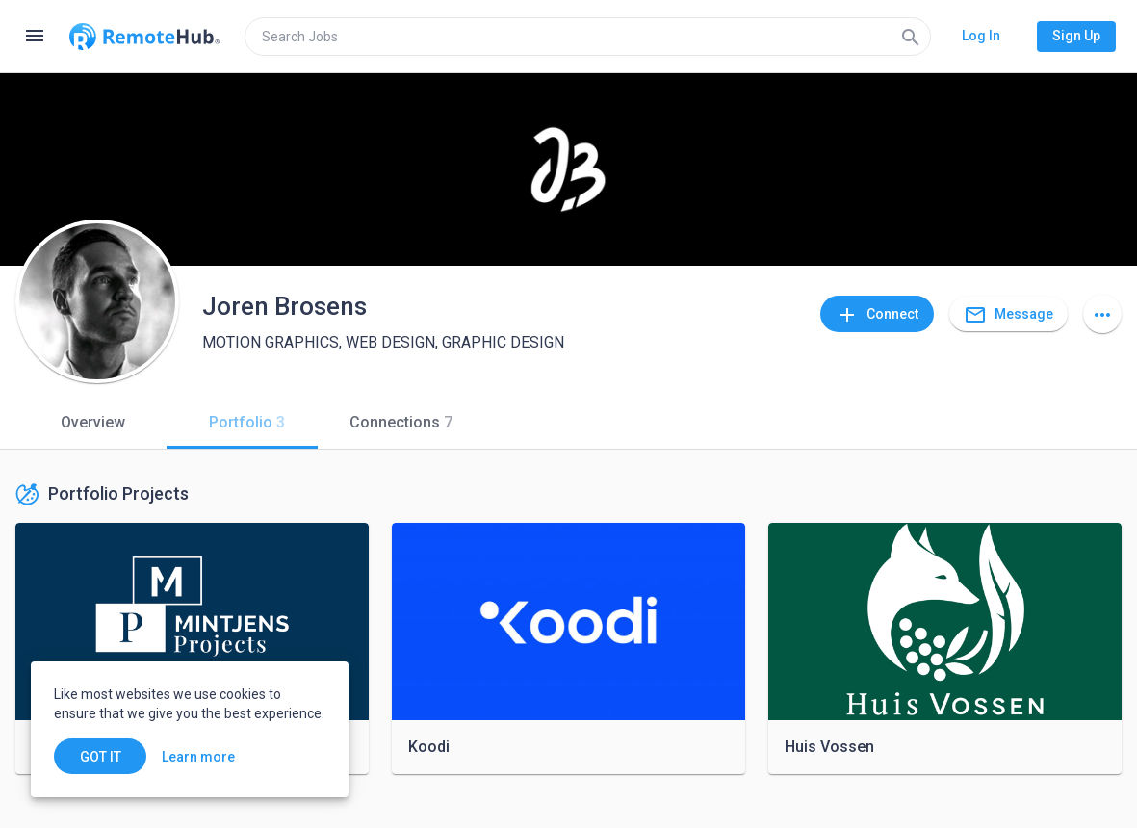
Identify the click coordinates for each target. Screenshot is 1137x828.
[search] (588, 36)
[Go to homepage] (144, 36)
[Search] (911, 36)
